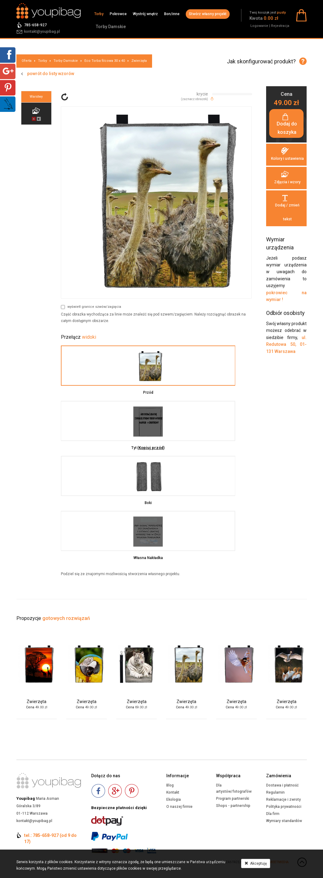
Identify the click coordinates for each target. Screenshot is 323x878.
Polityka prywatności (283, 806)
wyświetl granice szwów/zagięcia (91, 307)
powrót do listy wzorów (50, 73)
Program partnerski (232, 798)
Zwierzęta (139, 61)
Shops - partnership (233, 806)
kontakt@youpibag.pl (42, 31)
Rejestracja (280, 26)
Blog (170, 785)
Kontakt (172, 792)
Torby (99, 14)
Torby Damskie (111, 26)
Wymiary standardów (284, 821)
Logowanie (259, 26)
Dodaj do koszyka (286, 128)
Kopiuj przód (159, 447)
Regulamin (275, 792)
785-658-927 (35, 25)
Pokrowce (118, 14)
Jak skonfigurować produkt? (261, 61)
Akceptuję (255, 863)
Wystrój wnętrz (145, 14)
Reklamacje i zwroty (283, 799)
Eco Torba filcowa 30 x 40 (104, 61)
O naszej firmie (179, 806)
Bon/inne (172, 14)
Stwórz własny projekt (208, 14)
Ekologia (173, 799)
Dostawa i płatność (282, 785)
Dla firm (272, 814)
